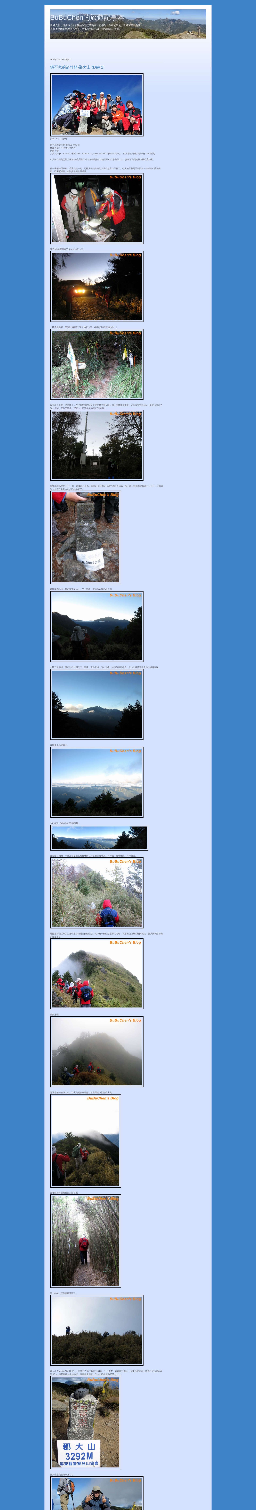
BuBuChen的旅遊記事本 (87, 17)
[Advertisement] (88, 49)
